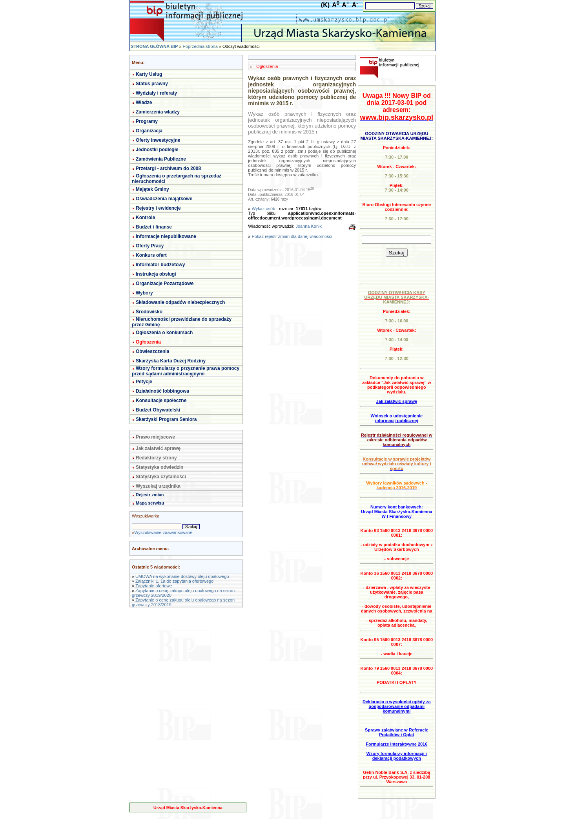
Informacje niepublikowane (166, 236)
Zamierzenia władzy (158, 112)
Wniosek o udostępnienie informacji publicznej (396, 418)
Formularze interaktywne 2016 (396, 744)
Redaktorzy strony (156, 458)
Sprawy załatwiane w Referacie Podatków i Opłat (396, 732)
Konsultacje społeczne (161, 400)
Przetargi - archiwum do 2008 (168, 168)
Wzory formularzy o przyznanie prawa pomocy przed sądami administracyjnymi (185, 371)
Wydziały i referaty (156, 93)
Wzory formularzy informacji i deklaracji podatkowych (396, 756)
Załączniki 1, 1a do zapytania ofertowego (174, 581)
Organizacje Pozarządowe (164, 283)
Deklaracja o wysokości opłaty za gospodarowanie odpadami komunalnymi (397, 706)
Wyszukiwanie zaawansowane (163, 532)
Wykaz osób (263, 208)
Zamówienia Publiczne (161, 159)
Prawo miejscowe (155, 437)
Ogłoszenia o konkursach (164, 332)
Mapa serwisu (150, 503)
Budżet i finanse (154, 227)
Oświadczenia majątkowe (164, 198)
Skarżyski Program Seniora (166, 419)
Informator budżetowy (160, 264)
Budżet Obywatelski (158, 410)
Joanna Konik (308, 226)
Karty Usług (149, 74)
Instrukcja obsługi (156, 274)
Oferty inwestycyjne (158, 140)
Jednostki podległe (157, 149)
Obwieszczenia (152, 351)
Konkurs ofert (151, 255)
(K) (325, 5)
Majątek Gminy (152, 189)
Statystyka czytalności (161, 476)
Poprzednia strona (199, 46)
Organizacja (149, 130)
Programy (147, 121)
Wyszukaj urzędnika (158, 486)
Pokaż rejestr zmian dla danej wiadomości (292, 236)
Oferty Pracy (150, 246)
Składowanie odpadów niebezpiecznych (180, 302)
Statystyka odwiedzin (159, 467)
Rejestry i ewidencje (158, 208)
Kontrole (145, 217)
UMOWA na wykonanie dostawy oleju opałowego (182, 576)
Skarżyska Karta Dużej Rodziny (171, 361)
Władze (144, 102)
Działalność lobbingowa (162, 391)
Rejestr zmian (150, 494)
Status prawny (152, 83)
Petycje (144, 381)
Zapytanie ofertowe (153, 585)
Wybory (144, 293)
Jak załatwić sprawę (158, 448)
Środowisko (149, 312)
